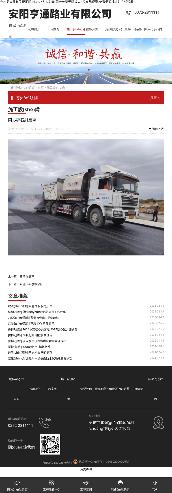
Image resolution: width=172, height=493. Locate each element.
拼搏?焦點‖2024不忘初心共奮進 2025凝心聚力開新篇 (42, 329)
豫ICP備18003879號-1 (58, 463)
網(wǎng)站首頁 (18, 27)
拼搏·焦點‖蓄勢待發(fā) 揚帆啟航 (29, 347)
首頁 (41, 87)
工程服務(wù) (51, 484)
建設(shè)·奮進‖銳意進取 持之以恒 (30, 306)
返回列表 (156, 129)
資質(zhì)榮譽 (133, 29)
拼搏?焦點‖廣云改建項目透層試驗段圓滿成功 (37, 341)
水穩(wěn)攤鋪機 (31, 284)
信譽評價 (92, 29)
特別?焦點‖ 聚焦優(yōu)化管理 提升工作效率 (37, 312)
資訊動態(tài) (113, 29)
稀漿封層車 (27, 276)
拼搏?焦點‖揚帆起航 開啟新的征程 (30, 335)
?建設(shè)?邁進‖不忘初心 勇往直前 (31, 324)
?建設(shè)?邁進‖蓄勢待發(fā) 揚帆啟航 (33, 318)
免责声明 (86, 469)
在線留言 (138, 389)
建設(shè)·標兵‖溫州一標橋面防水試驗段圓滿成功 (40, 359)
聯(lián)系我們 (153, 29)
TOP (155, 484)
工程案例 (53, 29)
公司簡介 (34, 29)
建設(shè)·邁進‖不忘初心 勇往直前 (30, 353)
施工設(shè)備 (76, 29)
